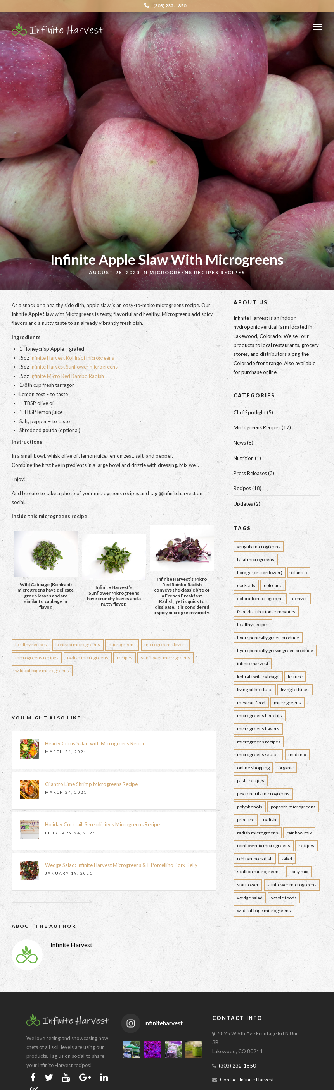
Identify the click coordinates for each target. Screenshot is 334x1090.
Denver (299, 598)
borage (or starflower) (259, 572)
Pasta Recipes (250, 780)
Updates (243, 504)
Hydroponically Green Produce (268, 637)
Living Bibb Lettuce (254, 689)
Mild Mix (297, 754)
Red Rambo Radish (255, 859)
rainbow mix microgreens (263, 845)
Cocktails (246, 585)
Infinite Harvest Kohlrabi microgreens (72, 358)
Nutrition (244, 458)
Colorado (273, 585)
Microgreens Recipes (184, 272)
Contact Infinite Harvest (247, 1079)
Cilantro (299, 572)
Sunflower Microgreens (165, 658)
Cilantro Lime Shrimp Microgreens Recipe (91, 784)
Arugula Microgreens (258, 546)
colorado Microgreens (260, 598)
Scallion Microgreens (259, 871)
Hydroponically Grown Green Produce (275, 650)
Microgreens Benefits (259, 715)
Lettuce (295, 677)
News (240, 442)
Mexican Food (251, 702)
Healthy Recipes (31, 644)
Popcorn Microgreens (293, 807)
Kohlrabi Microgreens (77, 644)
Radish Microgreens (87, 658)
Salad (286, 859)
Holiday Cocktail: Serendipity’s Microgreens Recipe (102, 824)
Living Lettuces (295, 689)
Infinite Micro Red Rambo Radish (67, 376)
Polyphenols (249, 807)
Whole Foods (284, 898)
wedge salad (250, 898)
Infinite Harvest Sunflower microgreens (74, 367)
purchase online (259, 372)
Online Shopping (253, 768)
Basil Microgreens (255, 559)
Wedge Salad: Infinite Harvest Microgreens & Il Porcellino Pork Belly (121, 865)
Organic (286, 768)
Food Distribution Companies (266, 612)
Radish (269, 819)
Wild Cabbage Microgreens (42, 670)
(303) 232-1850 (165, 6)
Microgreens (122, 644)
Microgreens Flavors (165, 644)
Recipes (232, 272)
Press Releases (250, 473)
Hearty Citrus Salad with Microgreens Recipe (96, 743)
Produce (245, 819)
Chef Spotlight (250, 412)
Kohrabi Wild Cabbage (258, 677)
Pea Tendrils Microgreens (263, 793)
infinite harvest (252, 663)
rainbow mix (299, 833)
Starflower (248, 884)
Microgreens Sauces (258, 754)
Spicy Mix (298, 871)
